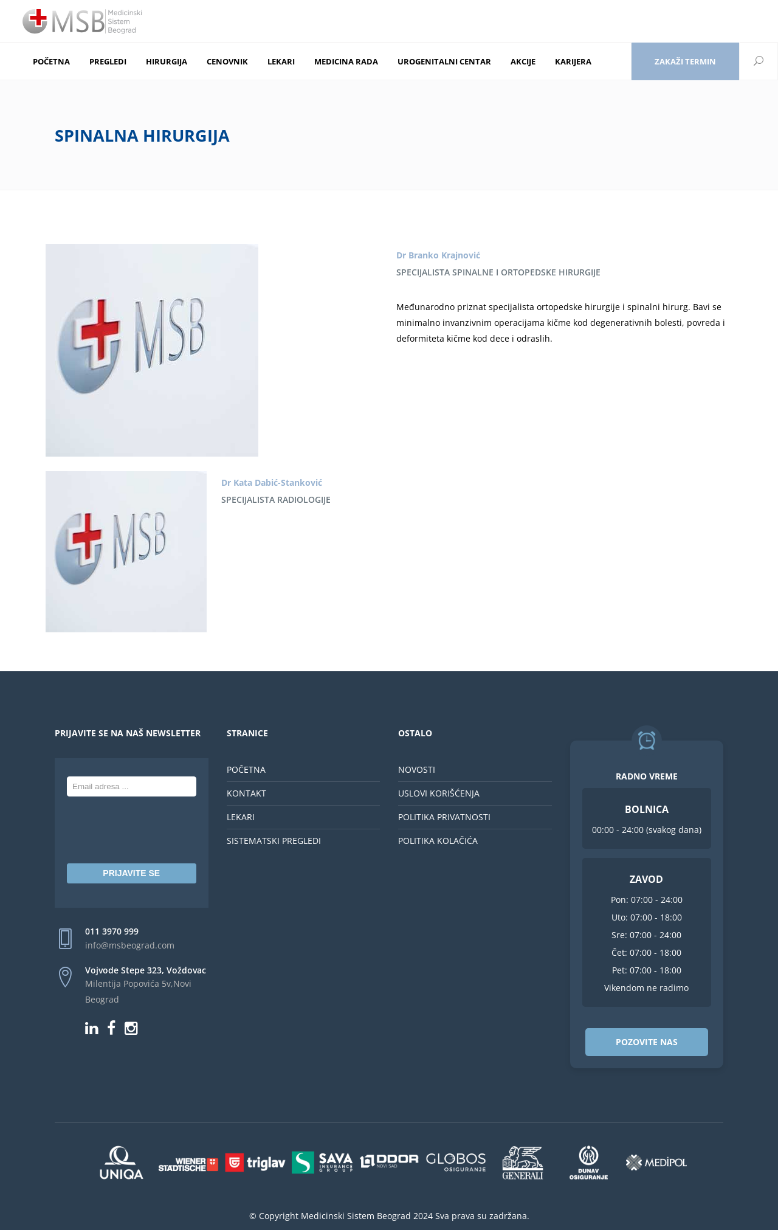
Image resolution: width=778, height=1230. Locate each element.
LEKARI (241, 817)
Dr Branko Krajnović (438, 255)
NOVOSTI (416, 769)
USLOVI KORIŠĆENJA (439, 793)
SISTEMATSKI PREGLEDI (274, 840)
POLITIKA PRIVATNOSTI (444, 817)
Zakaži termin (685, 61)
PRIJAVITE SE (131, 873)
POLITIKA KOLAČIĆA (438, 840)
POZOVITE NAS (647, 1042)
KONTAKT (246, 793)
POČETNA (246, 769)
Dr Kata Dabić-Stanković (271, 482)
